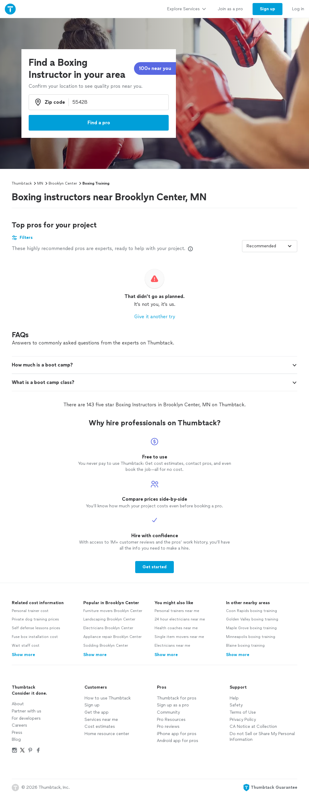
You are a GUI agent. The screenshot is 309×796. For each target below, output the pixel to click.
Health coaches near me (176, 628)
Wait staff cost (26, 645)
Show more (23, 654)
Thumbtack (22, 183)
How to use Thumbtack (107, 698)
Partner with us (26, 711)
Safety (236, 705)
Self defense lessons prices (36, 628)
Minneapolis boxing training (250, 637)
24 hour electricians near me (179, 619)
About (18, 703)
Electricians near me (172, 645)
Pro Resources (171, 719)
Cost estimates (99, 726)
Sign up (92, 705)
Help (234, 698)
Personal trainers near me (176, 611)
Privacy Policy (243, 719)
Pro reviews (168, 726)
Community (168, 712)
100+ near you (155, 68)
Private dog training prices (35, 619)
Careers (19, 725)
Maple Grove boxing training (251, 628)
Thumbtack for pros (176, 698)
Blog (16, 739)
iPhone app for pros (176, 733)
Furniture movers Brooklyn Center (112, 611)
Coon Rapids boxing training (251, 611)
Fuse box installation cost (35, 637)
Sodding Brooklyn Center (105, 645)
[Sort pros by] (269, 246)
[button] (154, 365)
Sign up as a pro (173, 705)
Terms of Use (243, 712)
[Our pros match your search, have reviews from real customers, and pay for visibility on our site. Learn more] (190, 249)
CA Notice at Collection (253, 726)
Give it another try (154, 316)
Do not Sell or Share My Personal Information (262, 736)
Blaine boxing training (245, 645)
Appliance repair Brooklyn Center (112, 637)
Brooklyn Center (63, 183)
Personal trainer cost (30, 611)
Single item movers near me (179, 637)
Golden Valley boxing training (252, 619)
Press (17, 732)
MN (40, 183)
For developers (26, 718)
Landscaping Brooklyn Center (109, 619)
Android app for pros (177, 740)
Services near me (101, 719)
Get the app (96, 712)
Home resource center (106, 733)
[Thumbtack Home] (10, 9)
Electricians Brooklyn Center (108, 628)
